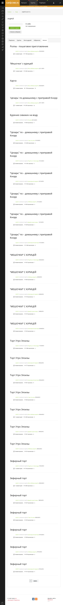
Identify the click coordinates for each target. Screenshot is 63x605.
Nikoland (50, 600)
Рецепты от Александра (33, 161)
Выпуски (25, 2)
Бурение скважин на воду (24, 114)
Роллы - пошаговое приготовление (29, 46)
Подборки (43, 2)
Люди (16, 12)
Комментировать (19, 122)
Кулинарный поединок (33, 181)
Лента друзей (27, 40)
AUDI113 (17, 51)
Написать (15, 32)
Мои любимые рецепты (33, 51)
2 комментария (18, 54)
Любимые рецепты (32, 202)
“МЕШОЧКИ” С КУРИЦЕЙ (23, 254)
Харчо (13, 80)
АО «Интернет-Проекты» (14, 599)
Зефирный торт (18, 460)
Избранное (37, 40)
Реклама (30, 120)
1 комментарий (18, 71)
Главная (9, 12)
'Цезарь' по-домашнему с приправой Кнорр (33, 97)
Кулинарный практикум (33, 242)
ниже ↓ (35, 581)
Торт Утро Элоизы (19, 340)
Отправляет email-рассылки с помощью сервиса (34, 6)
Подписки (12, 40)
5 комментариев (19, 88)
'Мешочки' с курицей (21, 63)
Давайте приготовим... (33, 222)
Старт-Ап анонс (31, 140)
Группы (34, 2)
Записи (45, 40)
